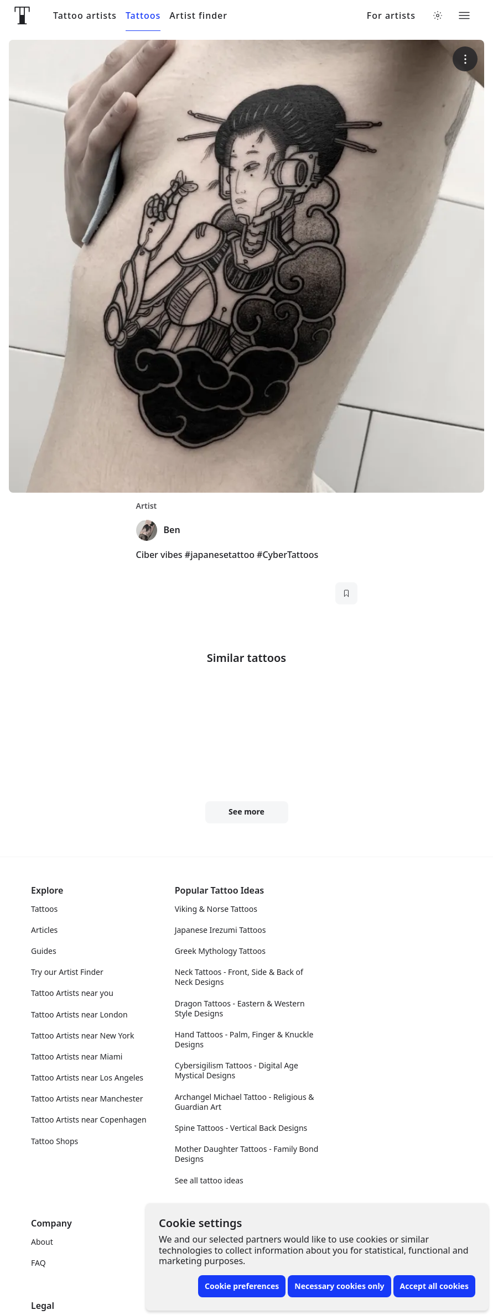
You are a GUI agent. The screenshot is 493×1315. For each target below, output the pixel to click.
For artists (391, 16)
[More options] (465, 58)
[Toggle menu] (464, 15)
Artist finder (198, 16)
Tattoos (143, 16)
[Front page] (22, 15)
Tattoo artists (85, 16)
